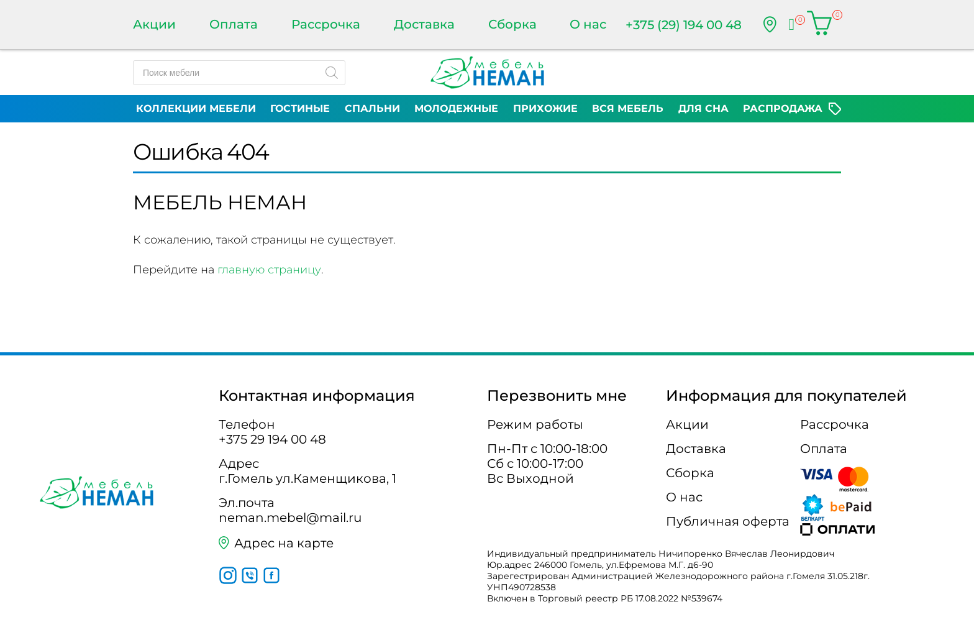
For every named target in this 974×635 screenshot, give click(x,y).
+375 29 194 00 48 (272, 439)
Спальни (372, 108)
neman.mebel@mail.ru (290, 517)
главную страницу (269, 269)
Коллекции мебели (196, 108)
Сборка (512, 24)
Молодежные (456, 108)
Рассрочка (325, 24)
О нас (588, 24)
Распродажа (782, 108)
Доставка (424, 24)
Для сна (703, 108)
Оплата (233, 24)
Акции (154, 24)
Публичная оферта (728, 521)
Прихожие (545, 108)
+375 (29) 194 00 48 (684, 24)
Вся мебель (627, 108)
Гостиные (300, 108)
